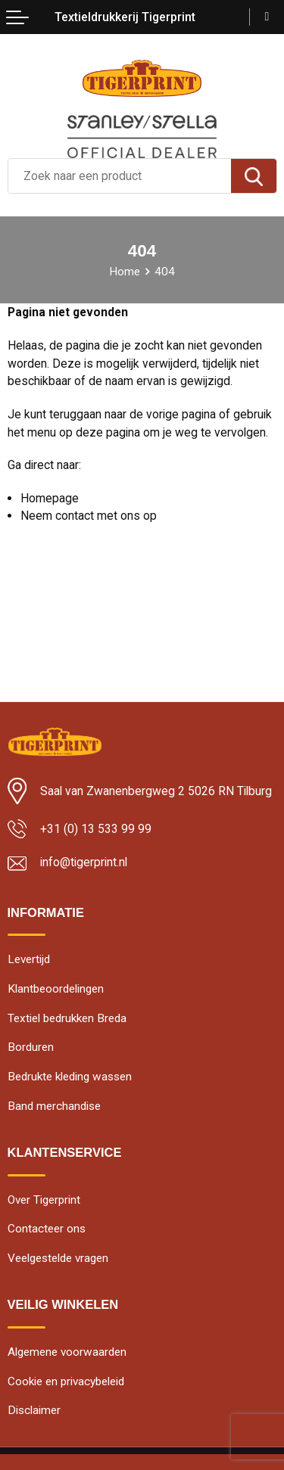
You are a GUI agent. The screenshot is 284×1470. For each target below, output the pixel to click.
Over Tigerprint (44, 1200)
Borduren (31, 1047)
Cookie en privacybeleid (66, 1381)
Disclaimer (34, 1410)
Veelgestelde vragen (58, 1258)
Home (124, 271)
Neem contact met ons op (88, 515)
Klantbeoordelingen (56, 989)
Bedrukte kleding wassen (70, 1076)
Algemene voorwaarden (67, 1352)
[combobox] (119, 176)
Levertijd (29, 959)
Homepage (49, 498)
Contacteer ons (47, 1228)
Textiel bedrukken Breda (67, 1018)
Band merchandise (54, 1106)
